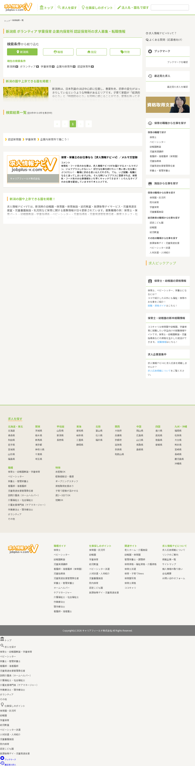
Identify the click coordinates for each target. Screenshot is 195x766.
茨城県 (38, 430)
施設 (92, 52)
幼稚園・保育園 (133, 554)
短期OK (59, 500)
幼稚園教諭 (155, 146)
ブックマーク (8, 759)
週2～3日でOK (62, 495)
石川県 (99, 435)
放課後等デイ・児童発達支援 (164, 242)
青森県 (11, 435)
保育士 (153, 137)
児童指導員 (155, 160)
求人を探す (67, 7)
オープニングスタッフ (66, 481)
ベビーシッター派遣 (160, 247)
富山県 (99, 430)
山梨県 (60, 430)
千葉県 (38, 454)
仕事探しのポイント (97, 7)
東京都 (38, 444)
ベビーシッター (158, 141)
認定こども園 (156, 222)
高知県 (158, 435)
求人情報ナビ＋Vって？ (161, 33)
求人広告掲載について (159, 370)
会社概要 (166, 573)
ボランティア (15, 514)
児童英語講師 (156, 151)
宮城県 (11, 449)
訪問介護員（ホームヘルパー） (24, 495)
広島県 (139, 435)
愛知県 (79, 430)
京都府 (118, 439)
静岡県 (79, 444)
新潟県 (60, 435)
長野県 (60, 439)
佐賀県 (178, 435)
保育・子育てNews (134, 573)
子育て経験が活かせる (66, 490)
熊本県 (178, 444)
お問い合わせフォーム (173, 578)
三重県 (79, 439)
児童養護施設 (156, 211)
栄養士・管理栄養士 (160, 170)
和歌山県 (119, 454)
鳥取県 (139, 444)
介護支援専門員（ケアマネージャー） (27, 504)
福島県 (11, 458)
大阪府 (118, 430)
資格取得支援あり (64, 485)
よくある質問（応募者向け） (165, 39)
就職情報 (161, 341)
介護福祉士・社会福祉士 (20, 500)
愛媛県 (158, 444)
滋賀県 (118, 444)
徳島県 (158, 439)
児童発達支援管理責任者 (162, 165)
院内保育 (154, 202)
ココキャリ (130, 587)
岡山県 (139, 430)
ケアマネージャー (63, 592)
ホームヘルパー (62, 587)
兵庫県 (118, 435)
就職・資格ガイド (157, 305)
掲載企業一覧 (169, 559)
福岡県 (178, 430)
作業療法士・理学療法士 (20, 509)
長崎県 (178, 454)
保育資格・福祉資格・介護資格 (141, 564)
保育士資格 (130, 582)
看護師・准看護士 (63, 611)
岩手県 (11, 444)
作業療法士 (59, 601)
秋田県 (11, 439)
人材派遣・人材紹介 (160, 252)
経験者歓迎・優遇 (64, 476)
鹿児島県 (179, 458)
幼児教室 (154, 232)
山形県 (11, 454)
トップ (46, 7)
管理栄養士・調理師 (135, 559)
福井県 (99, 439)
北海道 (11, 430)
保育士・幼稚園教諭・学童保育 (24, 471)
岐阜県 (79, 435)
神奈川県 (39, 449)
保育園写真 (130, 578)
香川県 (158, 430)
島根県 (139, 449)
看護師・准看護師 (17, 485)
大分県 (178, 439)
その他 (11, 518)
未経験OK (60, 471)
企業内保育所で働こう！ (55, 139)
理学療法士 (59, 606)
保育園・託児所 (158, 197)
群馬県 (38, 439)
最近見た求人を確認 (177, 86)
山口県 (139, 439)
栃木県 (38, 435)
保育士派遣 (130, 568)
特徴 (125, 52)
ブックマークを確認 (177, 62)
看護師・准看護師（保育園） (164, 156)
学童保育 (30, 139)
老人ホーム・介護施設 (136, 549)
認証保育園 (14, 139)
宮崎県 (178, 449)
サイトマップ (169, 564)
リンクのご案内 (170, 554)
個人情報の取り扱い (172, 568)
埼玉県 (38, 458)
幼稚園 (153, 227)
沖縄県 (178, 463)
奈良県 (118, 449)
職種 (58, 52)
